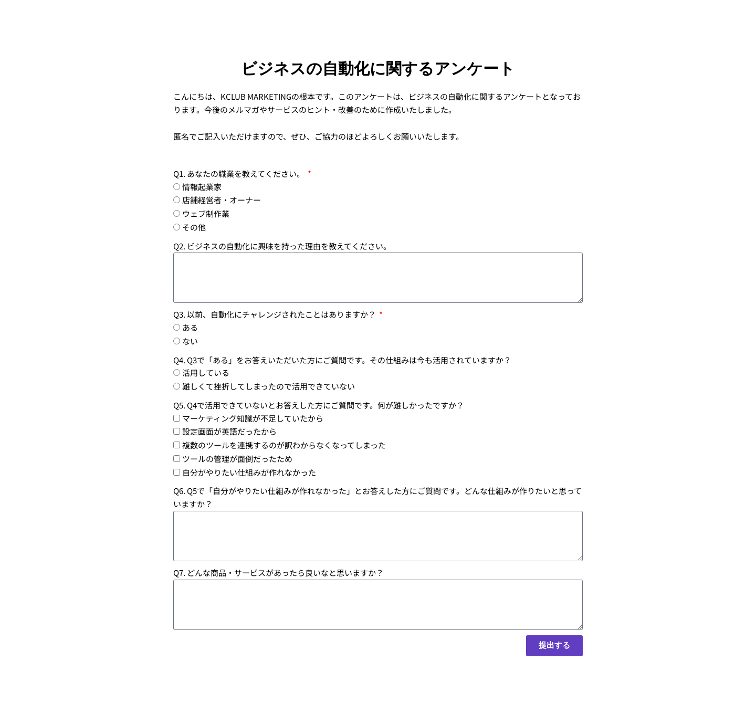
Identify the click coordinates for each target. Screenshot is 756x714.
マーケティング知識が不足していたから (252, 418)
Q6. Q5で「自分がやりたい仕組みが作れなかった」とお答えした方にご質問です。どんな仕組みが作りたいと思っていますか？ (377, 497)
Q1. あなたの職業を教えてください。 (239, 173)
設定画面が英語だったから (229, 431)
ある (190, 327)
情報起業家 (202, 186)
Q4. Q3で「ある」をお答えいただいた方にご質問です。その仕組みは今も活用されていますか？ (342, 359)
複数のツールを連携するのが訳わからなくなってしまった (284, 444)
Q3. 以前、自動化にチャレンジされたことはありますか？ (275, 314)
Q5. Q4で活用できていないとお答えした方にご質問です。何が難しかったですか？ (318, 405)
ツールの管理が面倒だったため (237, 458)
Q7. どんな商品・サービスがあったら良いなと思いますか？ (278, 572)
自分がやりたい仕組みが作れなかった (249, 472)
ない (190, 340)
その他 (194, 227)
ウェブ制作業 (205, 213)
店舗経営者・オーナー (221, 199)
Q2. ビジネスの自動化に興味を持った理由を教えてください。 (282, 245)
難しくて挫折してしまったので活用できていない (268, 386)
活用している (205, 372)
